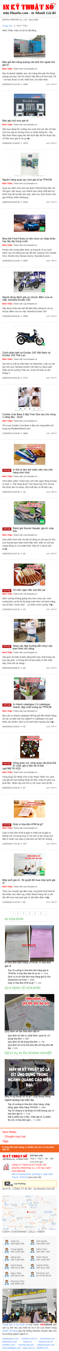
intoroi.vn (27, 1341)
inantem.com (8, 1345)
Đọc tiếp (51, 84)
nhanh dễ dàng (9, 1331)
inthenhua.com (47, 1338)
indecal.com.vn (45, 1341)
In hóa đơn (14, 919)
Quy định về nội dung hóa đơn (23, 1042)
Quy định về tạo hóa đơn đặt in (22, 1031)
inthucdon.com (9, 1341)
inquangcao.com (10, 1338)
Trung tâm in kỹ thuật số (15, 1324)
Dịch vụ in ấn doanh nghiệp (28, 1053)
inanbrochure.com (46, 1345)
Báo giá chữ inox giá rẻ (15, 120)
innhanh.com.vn (29, 1338)
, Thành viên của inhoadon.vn (19, 69)
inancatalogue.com (11, 1348)
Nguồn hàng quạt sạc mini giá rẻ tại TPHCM (27, 179)
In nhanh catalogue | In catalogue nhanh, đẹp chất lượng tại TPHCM (32, 705)
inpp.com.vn (29, 1348)
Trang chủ (7, 26)
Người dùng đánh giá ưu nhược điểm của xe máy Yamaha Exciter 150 (27, 298)
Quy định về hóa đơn (22, 988)
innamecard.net (26, 1345)
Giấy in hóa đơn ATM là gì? (28, 824)
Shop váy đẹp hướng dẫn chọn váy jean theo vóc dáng (32, 647)
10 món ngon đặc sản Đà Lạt (29, 590)
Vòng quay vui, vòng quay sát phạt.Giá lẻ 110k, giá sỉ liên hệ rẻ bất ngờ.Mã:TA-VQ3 (29, 766)
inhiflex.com (42, 1348)
